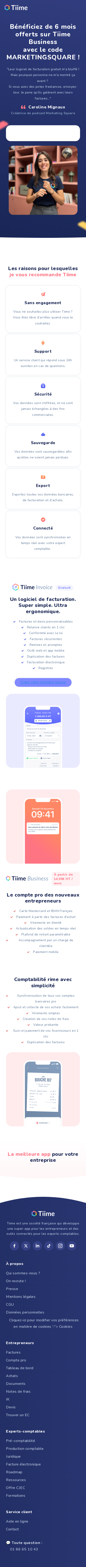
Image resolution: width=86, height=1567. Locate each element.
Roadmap (14, 1472)
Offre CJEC (15, 1487)
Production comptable (25, 1448)
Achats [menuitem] (12, 1375)
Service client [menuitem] (19, 1512)
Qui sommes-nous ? (23, 1273)
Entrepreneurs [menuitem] (20, 1343)
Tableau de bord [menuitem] (19, 1368)
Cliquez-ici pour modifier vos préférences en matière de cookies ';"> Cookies (43, 1323)
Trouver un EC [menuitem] (18, 1415)
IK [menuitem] (7, 1399)
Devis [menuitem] (11, 1407)
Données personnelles (25, 1312)
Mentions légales (21, 1296)
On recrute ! (16, 1281)
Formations (15, 1495)
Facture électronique (23, 1464)
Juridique (13, 1456)
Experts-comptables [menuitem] (25, 1431)
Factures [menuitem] (13, 1352)
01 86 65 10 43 (24, 1546)
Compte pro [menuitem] (16, 1360)
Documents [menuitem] (16, 1383)
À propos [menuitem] (14, 1263)
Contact (12, 1529)
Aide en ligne (17, 1521)
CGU (10, 1304)
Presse (12, 1288)
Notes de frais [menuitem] (18, 1391)
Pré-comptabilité (20, 1440)
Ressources (16, 1480)
